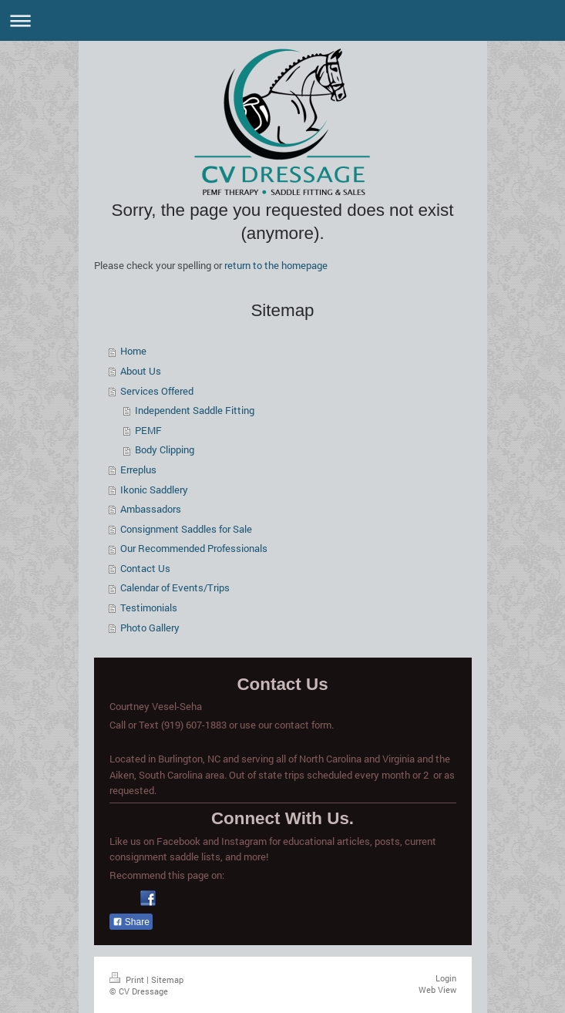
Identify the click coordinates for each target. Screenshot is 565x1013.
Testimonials (148, 607)
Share (131, 922)
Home (133, 351)
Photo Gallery (150, 627)
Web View (437, 989)
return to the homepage (276, 265)
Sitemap (167, 979)
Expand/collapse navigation (282, 20)
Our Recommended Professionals (193, 548)
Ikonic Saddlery (154, 489)
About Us (140, 371)
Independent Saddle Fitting (194, 410)
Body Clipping (164, 449)
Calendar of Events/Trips (175, 587)
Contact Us (145, 568)
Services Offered (156, 391)
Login (446, 978)
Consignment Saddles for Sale (186, 529)
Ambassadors (150, 509)
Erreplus (138, 469)
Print (127, 979)
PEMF (148, 430)
